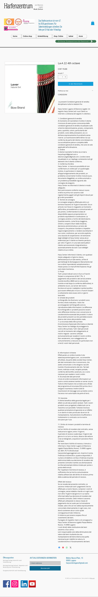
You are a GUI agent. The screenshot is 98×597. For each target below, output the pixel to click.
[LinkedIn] (24, 583)
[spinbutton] (62, 77)
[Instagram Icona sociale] (14, 583)
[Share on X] (70, 547)
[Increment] (65, 77)
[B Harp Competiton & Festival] (75, 41)
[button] (92, 23)
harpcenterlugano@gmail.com (77, 563)
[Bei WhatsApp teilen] (67, 547)
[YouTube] (32, 583)
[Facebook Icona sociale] (6, 583)
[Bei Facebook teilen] (59, 547)
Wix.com (92, 578)
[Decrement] (59, 77)
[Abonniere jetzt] (45, 568)
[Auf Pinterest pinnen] (63, 547)
